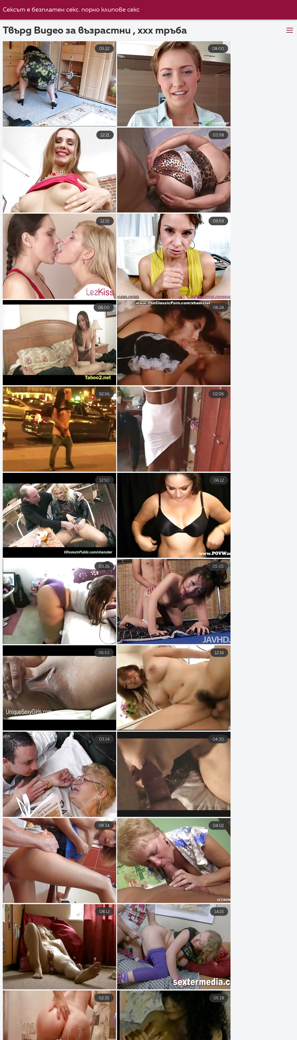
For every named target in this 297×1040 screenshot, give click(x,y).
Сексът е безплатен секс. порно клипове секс (71, 10)
